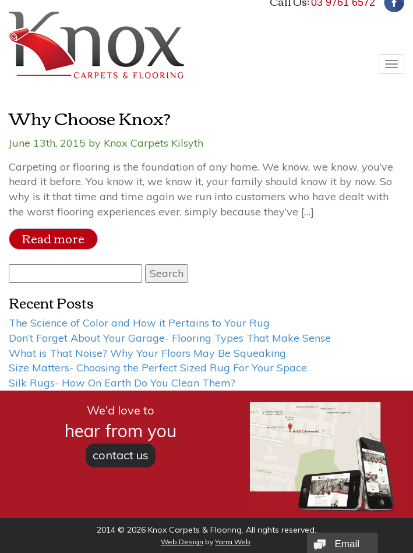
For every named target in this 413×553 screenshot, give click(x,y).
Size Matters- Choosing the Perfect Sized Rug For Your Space (158, 367)
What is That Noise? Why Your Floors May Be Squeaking (147, 353)
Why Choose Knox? (90, 117)
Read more (53, 238)
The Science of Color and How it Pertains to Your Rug (139, 322)
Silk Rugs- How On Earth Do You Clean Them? (122, 382)
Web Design (182, 541)
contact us (121, 455)
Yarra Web (232, 541)
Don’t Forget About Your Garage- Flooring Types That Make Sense (170, 338)
